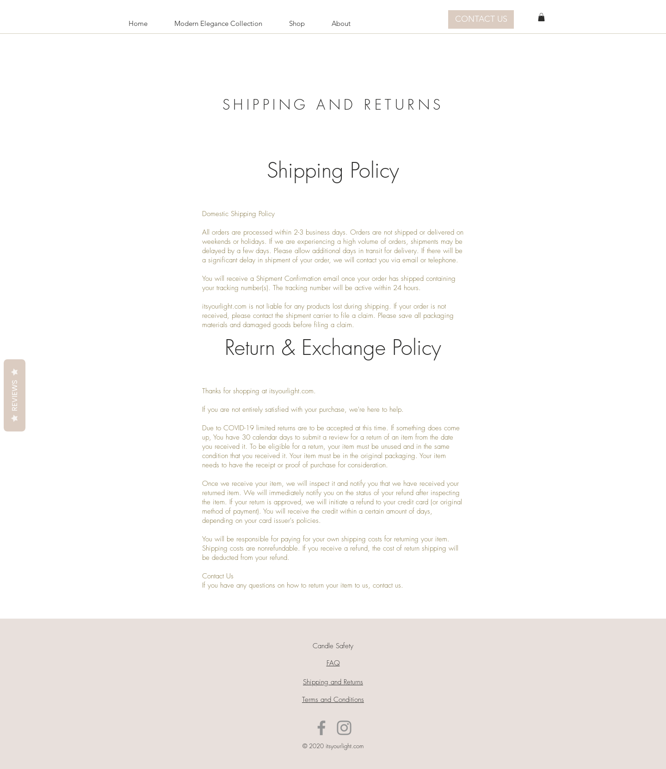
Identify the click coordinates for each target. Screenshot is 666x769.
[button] (541, 17)
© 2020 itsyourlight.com (333, 746)
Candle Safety (333, 646)
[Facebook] (321, 728)
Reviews (14, 395)
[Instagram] (344, 728)
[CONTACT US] (481, 19)
